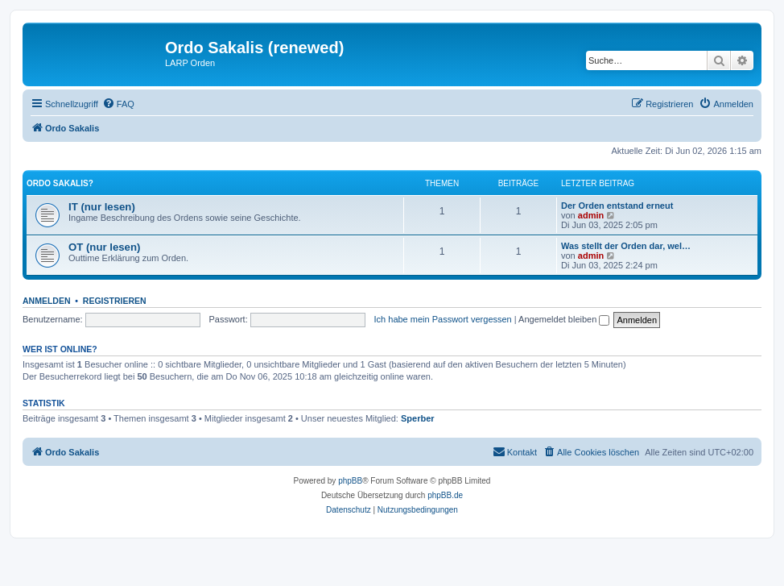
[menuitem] (118, 104)
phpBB (350, 480)
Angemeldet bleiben (563, 319)
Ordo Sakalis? (60, 183)
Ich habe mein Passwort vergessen (443, 319)
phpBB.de (445, 495)
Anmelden (47, 300)
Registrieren (114, 300)
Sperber (418, 418)
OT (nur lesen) (104, 247)
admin (591, 215)
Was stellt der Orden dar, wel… (626, 246)
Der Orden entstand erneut (617, 205)
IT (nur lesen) (101, 207)
